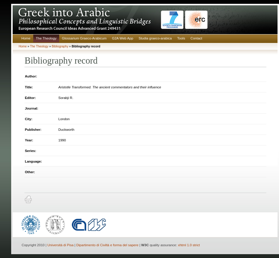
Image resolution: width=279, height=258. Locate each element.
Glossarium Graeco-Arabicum (84, 38)
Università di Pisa (60, 245)
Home (26, 38)
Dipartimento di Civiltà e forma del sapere (107, 245)
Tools (181, 38)
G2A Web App (122, 38)
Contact (196, 38)
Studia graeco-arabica (155, 38)
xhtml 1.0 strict (189, 245)
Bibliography (60, 46)
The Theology (46, 38)
